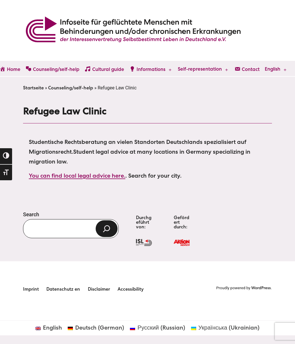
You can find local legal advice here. (77, 176)
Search (31, 214)
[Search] (107, 228)
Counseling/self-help (70, 88)
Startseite (33, 88)
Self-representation (200, 69)
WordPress (261, 288)
